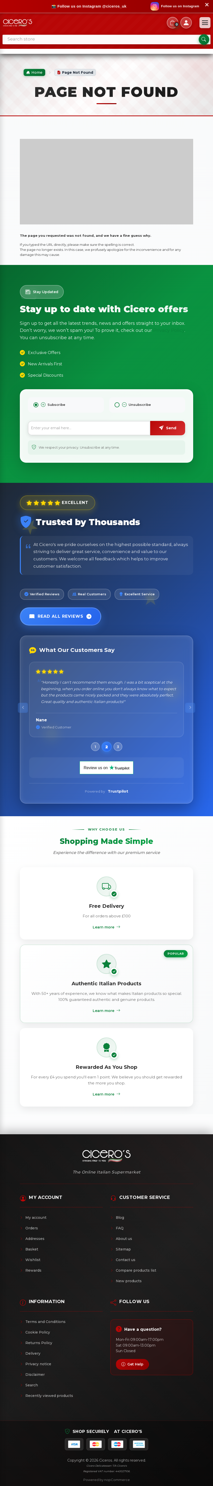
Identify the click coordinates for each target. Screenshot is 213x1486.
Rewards (30, 1270)
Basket (29, 1249)
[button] (95, 747)
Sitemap (120, 1249)
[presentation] (23, 708)
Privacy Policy (168, 330)
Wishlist (30, 1260)
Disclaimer (32, 1374)
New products (126, 1281)
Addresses (32, 1238)
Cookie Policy (35, 1332)
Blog (117, 1217)
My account (33, 1217)
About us (121, 1238)
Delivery (30, 1353)
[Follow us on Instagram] (174, 6)
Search (29, 1385)
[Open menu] (204, 22)
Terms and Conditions (43, 1321)
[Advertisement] (106, 181)
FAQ (117, 1228)
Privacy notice (35, 1364)
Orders (29, 1228)
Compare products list (133, 1270)
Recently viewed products (46, 1395)
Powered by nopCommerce (106, 1480)
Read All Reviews (60, 616)
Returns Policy (36, 1343)
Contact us (122, 1260)
